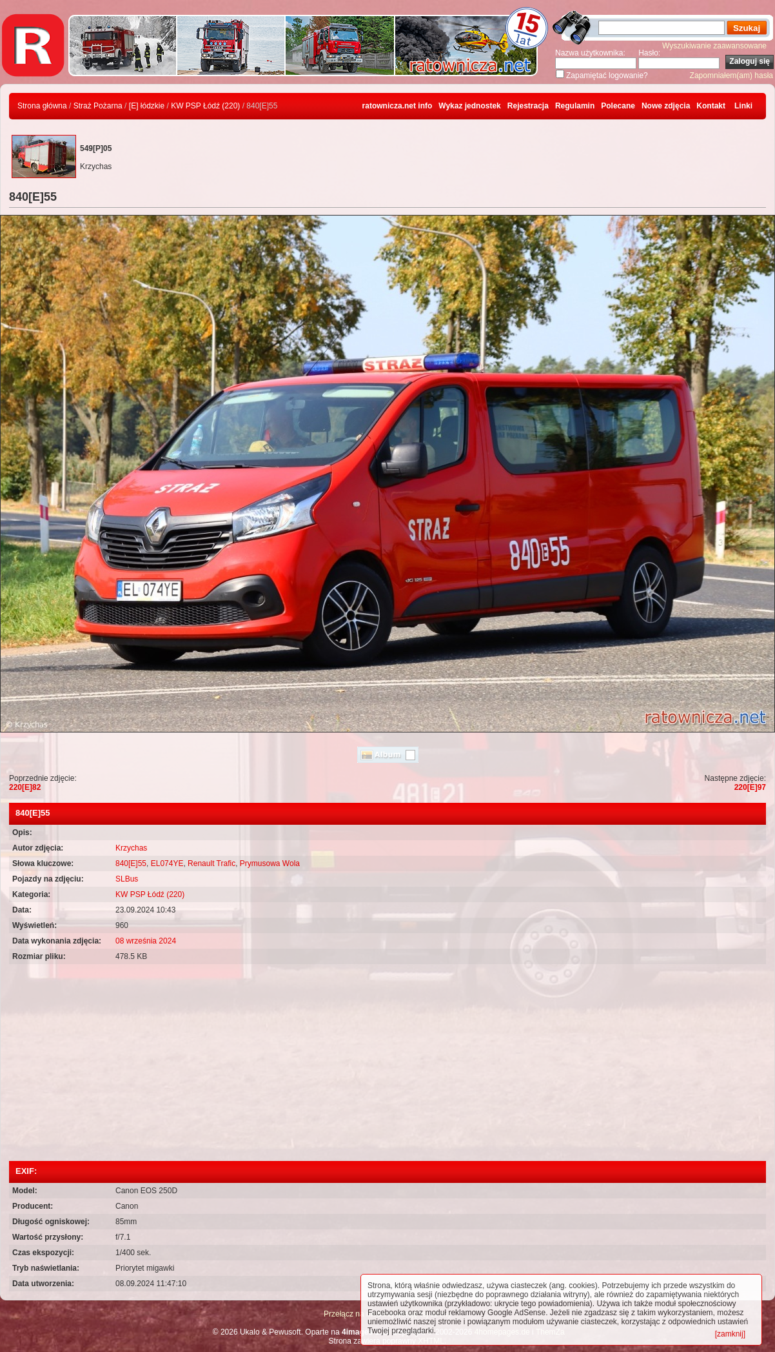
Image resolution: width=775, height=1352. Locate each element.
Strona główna (42, 105)
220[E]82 (25, 787)
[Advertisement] (387, 1064)
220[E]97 (750, 787)
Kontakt (710, 105)
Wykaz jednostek (469, 105)
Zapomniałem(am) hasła (731, 75)
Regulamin (574, 105)
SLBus (126, 878)
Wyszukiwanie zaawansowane (714, 45)
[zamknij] (730, 1333)
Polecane (618, 105)
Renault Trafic (211, 863)
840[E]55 (130, 863)
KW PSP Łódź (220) (205, 105)
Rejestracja (528, 105)
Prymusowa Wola (270, 863)
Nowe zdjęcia (666, 105)
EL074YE (167, 863)
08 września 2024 (145, 940)
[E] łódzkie (146, 105)
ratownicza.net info (397, 105)
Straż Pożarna (98, 105)
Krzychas (131, 848)
